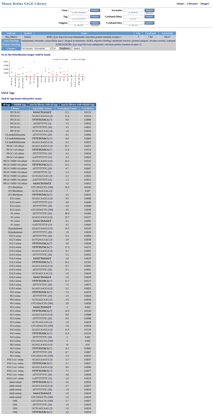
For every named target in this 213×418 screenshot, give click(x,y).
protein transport (140, 40)
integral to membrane (75, 40)
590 (50, 187)
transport (171, 40)
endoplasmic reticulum (33, 40)
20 (50, 127)
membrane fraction (121, 40)
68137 (167, 37)
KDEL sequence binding (99, 40)
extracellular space (54, 40)
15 (50, 224)
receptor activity (157, 40)
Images (205, 3)
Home (181, 3)
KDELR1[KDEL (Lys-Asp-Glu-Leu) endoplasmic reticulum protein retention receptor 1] (98, 44)
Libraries (192, 3)
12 (50, 157)
